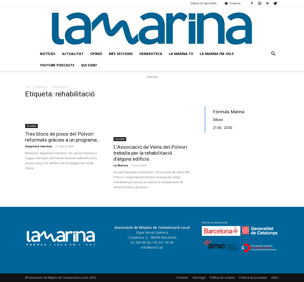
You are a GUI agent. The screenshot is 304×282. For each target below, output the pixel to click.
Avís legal (199, 278)
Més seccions (121, 53)
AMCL (275, 278)
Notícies (47, 53)
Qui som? (89, 65)
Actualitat (73, 53)
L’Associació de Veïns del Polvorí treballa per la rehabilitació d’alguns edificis (150, 153)
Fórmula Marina (228, 111)
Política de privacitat (253, 278)
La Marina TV (181, 53)
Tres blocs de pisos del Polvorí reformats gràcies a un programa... (62, 137)
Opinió (96, 53)
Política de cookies (222, 278)
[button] (273, 54)
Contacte (182, 278)
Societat (31, 126)
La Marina (121, 165)
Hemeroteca (150, 53)
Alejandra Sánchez (38, 146)
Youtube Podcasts (57, 65)
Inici (27, 87)
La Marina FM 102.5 (217, 53)
